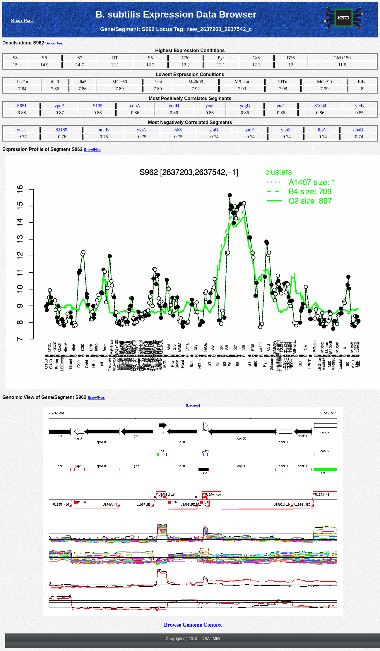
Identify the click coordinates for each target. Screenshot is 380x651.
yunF (286, 129)
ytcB (359, 105)
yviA (141, 129)
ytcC (281, 105)
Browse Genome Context (193, 625)
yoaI (210, 105)
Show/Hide (54, 43)
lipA (322, 129)
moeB (103, 129)
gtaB (213, 129)
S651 (22, 105)
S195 (97, 105)
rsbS (177, 129)
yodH (174, 105)
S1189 (61, 129)
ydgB (245, 105)
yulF (249, 129)
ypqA (59, 105)
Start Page (22, 20)
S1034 (320, 105)
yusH (22, 129)
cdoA (135, 105)
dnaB (358, 129)
